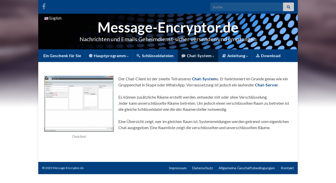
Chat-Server (266, 84)
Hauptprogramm (109, 55)
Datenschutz (202, 168)
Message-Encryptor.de (168, 27)
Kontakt (287, 168)
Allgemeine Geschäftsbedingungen (247, 168)
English (53, 18)
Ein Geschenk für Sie (62, 55)
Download (268, 55)
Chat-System (197, 55)
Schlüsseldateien (155, 55)
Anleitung (235, 55)
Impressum (177, 168)
